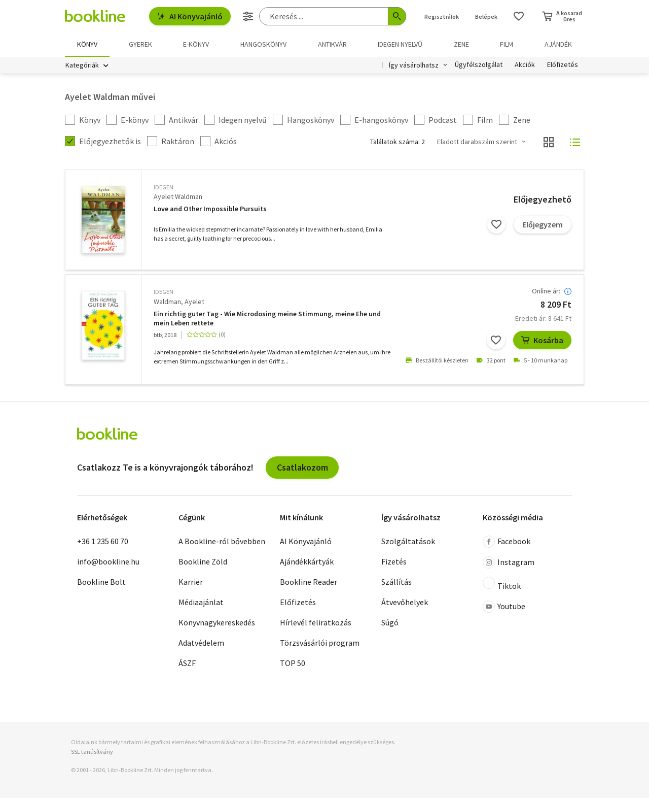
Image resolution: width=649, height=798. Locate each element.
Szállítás (396, 582)
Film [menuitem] (506, 44)
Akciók (525, 65)
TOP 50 (292, 663)
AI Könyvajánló (190, 16)
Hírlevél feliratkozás (315, 622)
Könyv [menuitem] (87, 44)
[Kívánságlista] (519, 16)
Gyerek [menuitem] (140, 44)
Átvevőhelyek (404, 602)
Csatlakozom (302, 467)
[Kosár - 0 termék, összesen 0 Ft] (562, 16)
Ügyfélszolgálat (478, 65)
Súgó (390, 622)
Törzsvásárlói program (319, 643)
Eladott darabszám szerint (477, 141)
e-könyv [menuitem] (196, 44)
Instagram (508, 562)
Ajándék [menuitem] (558, 44)
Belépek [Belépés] (486, 16)
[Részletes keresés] (248, 16)
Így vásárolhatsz (414, 65)
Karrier (190, 582)
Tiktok (502, 584)
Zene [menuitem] (461, 44)
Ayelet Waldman (178, 196)
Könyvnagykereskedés (216, 622)
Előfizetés (562, 65)
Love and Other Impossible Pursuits (210, 209)
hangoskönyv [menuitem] (263, 44)
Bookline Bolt (101, 582)
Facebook (506, 542)
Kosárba (542, 340)
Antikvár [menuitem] (332, 44)
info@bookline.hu (108, 561)
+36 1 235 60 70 (102, 541)
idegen (163, 187)
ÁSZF (187, 663)
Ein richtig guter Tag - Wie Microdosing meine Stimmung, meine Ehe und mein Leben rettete (267, 318)
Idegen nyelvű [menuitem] (400, 44)
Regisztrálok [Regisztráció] (441, 16)
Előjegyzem (542, 224)
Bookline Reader (308, 582)
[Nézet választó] (548, 142)
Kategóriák (82, 65)
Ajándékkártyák (307, 561)
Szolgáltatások (408, 541)
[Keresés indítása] (397, 16)
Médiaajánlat (201, 602)
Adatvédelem (201, 643)
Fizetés (394, 561)
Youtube (504, 607)
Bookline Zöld (202, 561)
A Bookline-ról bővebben (221, 541)
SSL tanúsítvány (92, 751)
